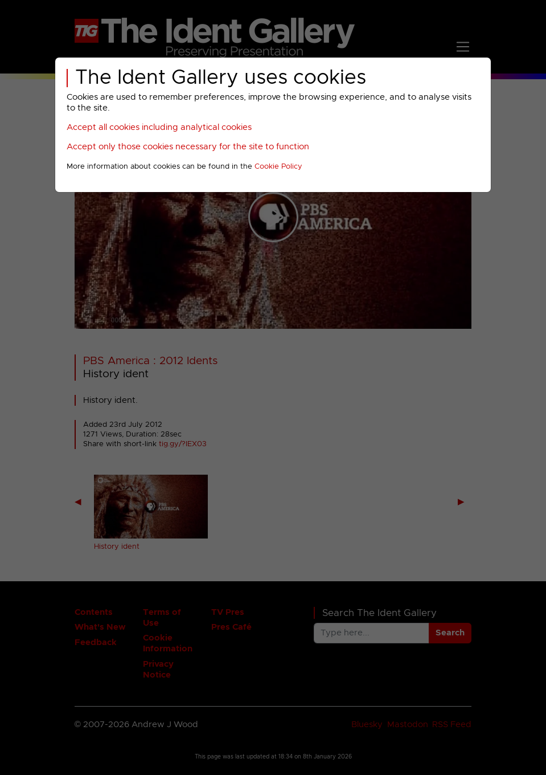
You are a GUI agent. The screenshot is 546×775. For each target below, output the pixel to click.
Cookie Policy (278, 166)
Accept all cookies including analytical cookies (159, 127)
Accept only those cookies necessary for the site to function (188, 146)
